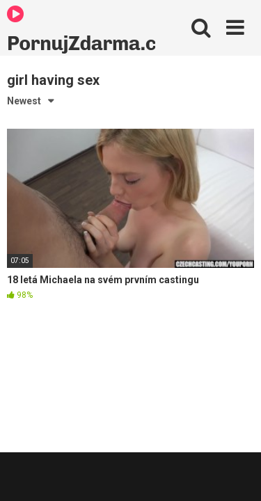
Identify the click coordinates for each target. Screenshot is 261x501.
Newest (24, 100)
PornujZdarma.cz (81, 29)
